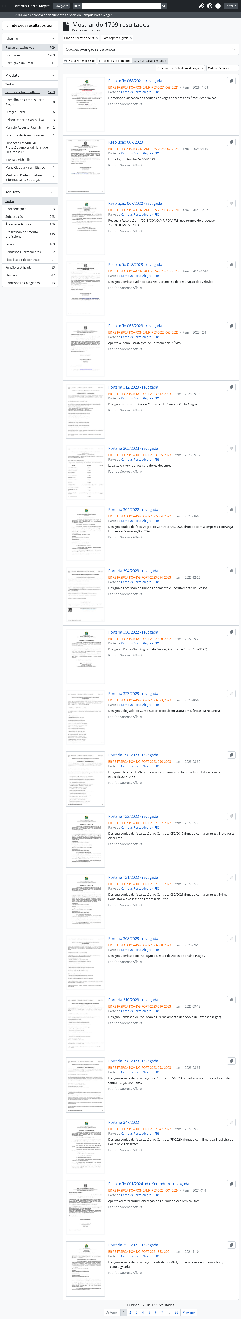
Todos (9, 84)
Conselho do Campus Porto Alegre (30, 102)
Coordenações (30, 210)
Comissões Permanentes (30, 253)
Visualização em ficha (114, 61)
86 (176, 1312)
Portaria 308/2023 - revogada (133, 938)
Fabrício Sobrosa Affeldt (30, 93)
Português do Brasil (30, 64)
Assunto (12, 192)
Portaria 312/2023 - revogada (133, 387)
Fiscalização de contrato (30, 260)
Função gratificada (30, 268)
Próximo (189, 1312)
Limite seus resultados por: (30, 25)
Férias (30, 245)
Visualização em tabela (150, 61)
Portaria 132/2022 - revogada (133, 816)
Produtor (13, 75)
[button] (201, 6)
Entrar (229, 6)
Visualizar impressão (79, 61)
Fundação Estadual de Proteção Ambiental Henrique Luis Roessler (30, 147)
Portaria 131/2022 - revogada (133, 877)
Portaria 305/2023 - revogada (133, 448)
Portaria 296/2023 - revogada (133, 755)
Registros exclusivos (30, 48)
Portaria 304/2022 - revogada (133, 509)
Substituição (30, 217)
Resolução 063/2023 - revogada (135, 326)
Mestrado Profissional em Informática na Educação (30, 177)
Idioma (11, 38)
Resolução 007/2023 (125, 142)
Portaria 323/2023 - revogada (133, 693)
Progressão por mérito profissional (30, 234)
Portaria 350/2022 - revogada (133, 632)
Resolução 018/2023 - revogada (135, 264)
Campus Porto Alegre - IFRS (140, 92)
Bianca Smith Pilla (30, 160)
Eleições (30, 276)
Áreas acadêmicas (30, 225)
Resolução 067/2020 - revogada (135, 203)
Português (30, 56)
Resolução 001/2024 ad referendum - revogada (148, 1184)
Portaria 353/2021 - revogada (133, 1245)
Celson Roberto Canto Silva (30, 121)
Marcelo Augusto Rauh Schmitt (30, 128)
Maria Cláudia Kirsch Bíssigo (30, 168)
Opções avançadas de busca (90, 49)
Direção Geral (30, 113)
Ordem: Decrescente (221, 68)
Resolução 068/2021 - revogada (135, 81)
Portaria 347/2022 (123, 1122)
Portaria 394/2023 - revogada (133, 571)
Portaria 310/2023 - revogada (133, 1000)
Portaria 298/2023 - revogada (133, 1061)
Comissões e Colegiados (30, 284)
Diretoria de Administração (30, 136)
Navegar (60, 6)
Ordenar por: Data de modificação (179, 68)
